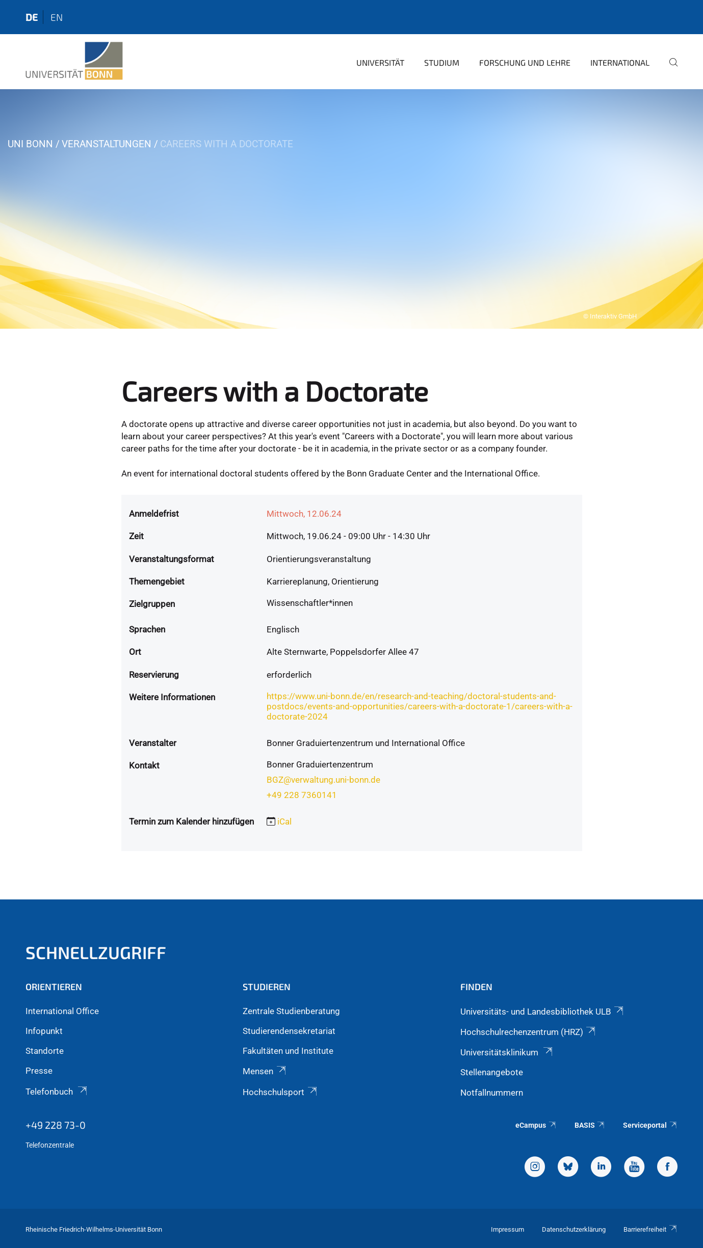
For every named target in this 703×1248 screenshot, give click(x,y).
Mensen (265, 1071)
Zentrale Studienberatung (291, 1011)
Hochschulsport (280, 1092)
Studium (441, 62)
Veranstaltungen (106, 144)
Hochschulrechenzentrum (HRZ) (528, 1032)
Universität (380, 62)
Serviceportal (650, 1125)
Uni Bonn (30, 144)
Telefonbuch (57, 1091)
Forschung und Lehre (524, 62)
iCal (284, 821)
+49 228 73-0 (55, 1125)
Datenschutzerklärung (574, 1229)
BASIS (590, 1125)
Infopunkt (44, 1031)
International (619, 62)
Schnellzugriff (95, 952)
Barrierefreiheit (650, 1229)
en (56, 17)
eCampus (536, 1125)
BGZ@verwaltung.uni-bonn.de (323, 780)
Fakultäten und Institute (288, 1051)
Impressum (507, 1229)
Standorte (44, 1051)
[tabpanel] (351, 209)
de (31, 17)
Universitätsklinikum (507, 1052)
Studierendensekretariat (289, 1031)
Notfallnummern (491, 1092)
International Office (62, 1011)
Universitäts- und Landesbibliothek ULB (542, 1011)
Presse (39, 1071)
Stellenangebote (491, 1072)
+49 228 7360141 (302, 795)
